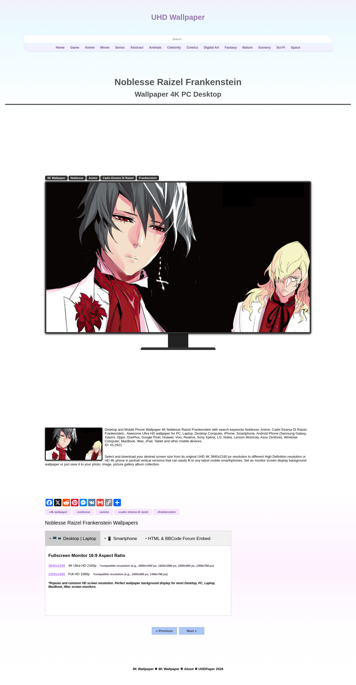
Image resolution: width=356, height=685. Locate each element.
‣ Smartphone (120, 538)
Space (295, 47)
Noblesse (77, 177)
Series (119, 47)
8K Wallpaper (169, 669)
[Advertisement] (178, 387)
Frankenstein (148, 177)
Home (60, 47)
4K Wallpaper (56, 177)
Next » (191, 631)
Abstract (137, 47)
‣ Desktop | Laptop (72, 538)
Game (74, 47)
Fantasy (231, 47)
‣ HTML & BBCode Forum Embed (177, 538)
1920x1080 (56, 574)
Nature (248, 47)
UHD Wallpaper (178, 17)
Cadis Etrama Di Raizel (118, 177)
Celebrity (174, 47)
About (189, 669)
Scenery (264, 47)
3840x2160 (56, 565)
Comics (192, 47)
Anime (90, 47)
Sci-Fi (281, 47)
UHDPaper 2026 (210, 669)
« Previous (164, 631)
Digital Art (211, 47)
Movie (104, 47)
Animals (155, 47)
